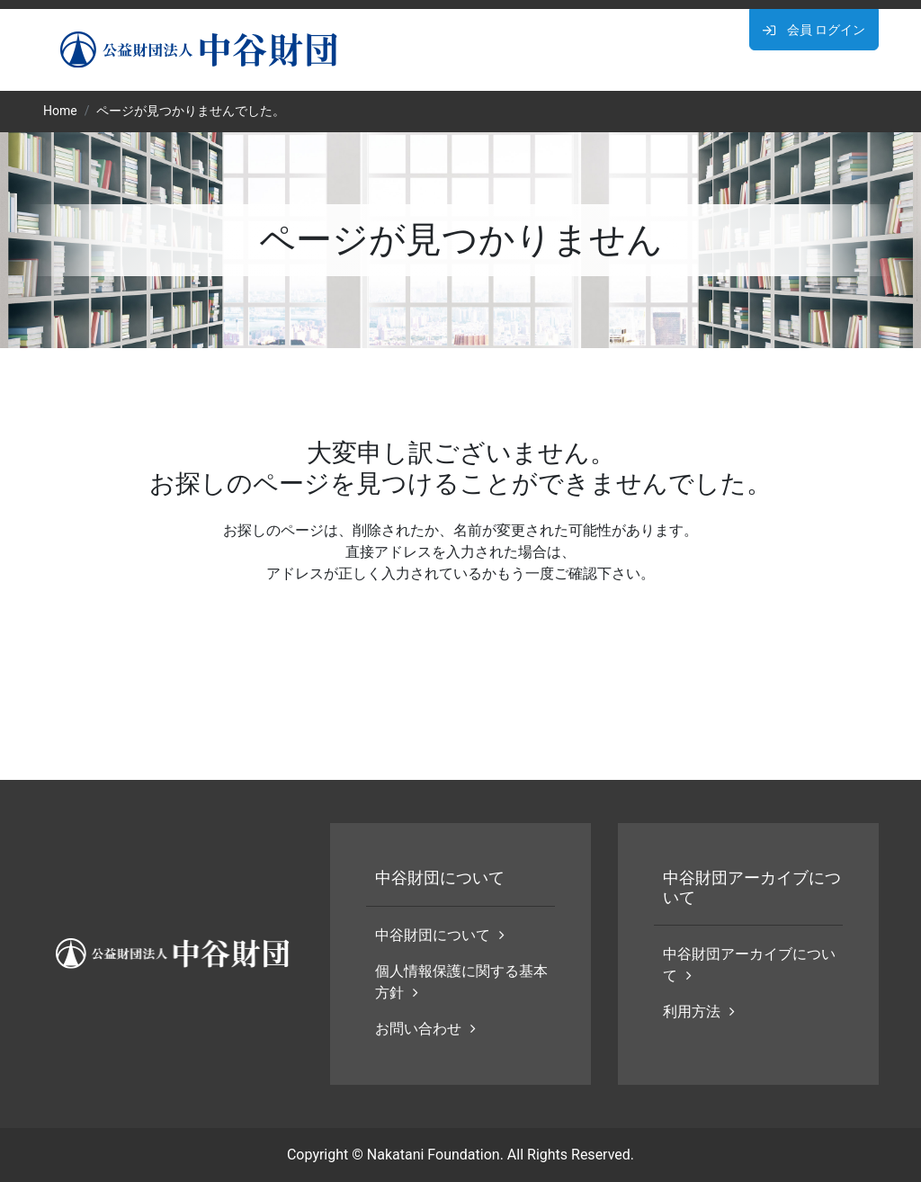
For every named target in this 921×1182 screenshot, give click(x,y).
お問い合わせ (425, 1028)
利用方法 (699, 1011)
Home (60, 110)
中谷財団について (440, 935)
